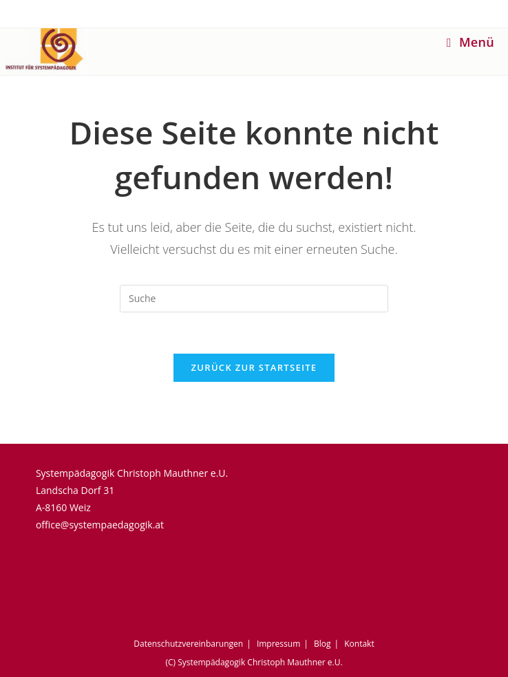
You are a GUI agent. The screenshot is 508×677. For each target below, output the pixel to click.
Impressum (278, 643)
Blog (322, 643)
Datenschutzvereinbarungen (188, 643)
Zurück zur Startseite (254, 367)
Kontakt (359, 643)
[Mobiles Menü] (470, 42)
